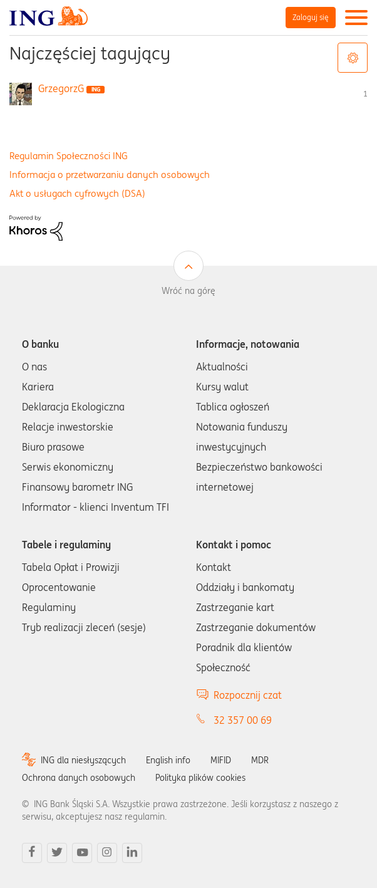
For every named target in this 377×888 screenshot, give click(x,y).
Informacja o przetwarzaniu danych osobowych (109, 174)
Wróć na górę (188, 290)
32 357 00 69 (243, 720)
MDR (260, 760)
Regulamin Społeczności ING (68, 156)
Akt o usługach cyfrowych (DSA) (77, 193)
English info (168, 760)
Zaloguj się (310, 17)
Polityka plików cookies (200, 777)
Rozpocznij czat (248, 695)
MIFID (220, 760)
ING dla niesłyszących (83, 760)
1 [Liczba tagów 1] (365, 93)
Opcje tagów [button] (353, 58)
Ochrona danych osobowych (78, 777)
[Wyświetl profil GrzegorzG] (61, 88)
